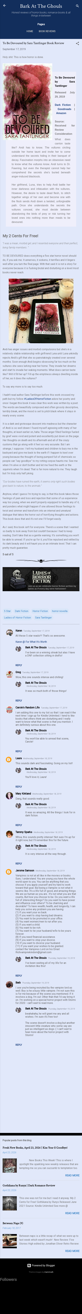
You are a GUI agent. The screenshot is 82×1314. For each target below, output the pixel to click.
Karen (19, 630)
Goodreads (64, 109)
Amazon (61, 113)
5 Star (7, 611)
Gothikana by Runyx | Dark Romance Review (29, 1185)
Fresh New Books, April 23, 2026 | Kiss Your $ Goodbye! (35, 1148)
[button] (77, 44)
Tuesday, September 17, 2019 (36, 631)
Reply (19, 665)
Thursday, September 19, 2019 (61, 958)
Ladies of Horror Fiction (17, 617)
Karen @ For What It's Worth (31, 641)
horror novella (59, 611)
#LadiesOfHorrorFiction (37, 398)
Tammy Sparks (24, 832)
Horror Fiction (40, 611)
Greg (18, 672)
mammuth (48, 1272)
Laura (19, 758)
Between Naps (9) (13, 1223)
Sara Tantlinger (43, 617)
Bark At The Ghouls (41, 6)
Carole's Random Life (28, 707)
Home (30, 31)
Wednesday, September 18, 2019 (41, 686)
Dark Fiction (63, 105)
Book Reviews (47, 31)
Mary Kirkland (23, 793)
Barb (18, 982)
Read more (72, 1175)
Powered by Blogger (41, 1265)
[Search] (77, 6)
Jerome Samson (25, 870)
